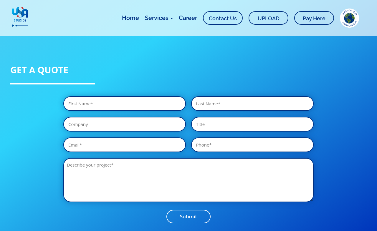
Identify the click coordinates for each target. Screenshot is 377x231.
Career (188, 17)
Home (130, 17)
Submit (188, 216)
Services (159, 17)
